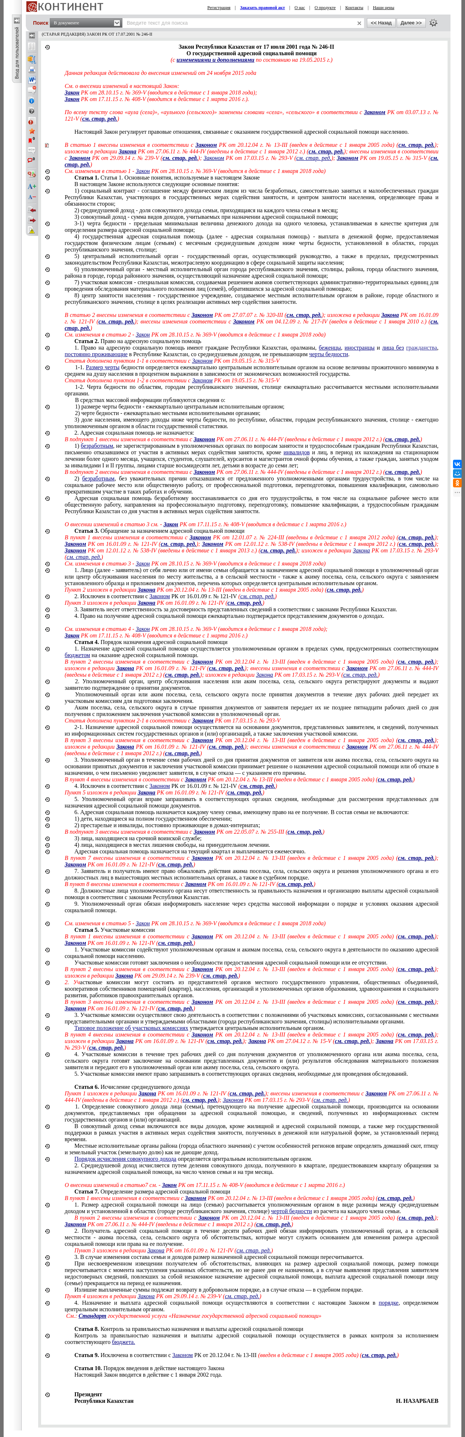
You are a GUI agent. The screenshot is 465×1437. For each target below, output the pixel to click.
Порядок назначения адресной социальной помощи (151, 642)
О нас (300, 7)
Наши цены (383, 7)
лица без (393, 348)
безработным (97, 446)
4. (175, 786)
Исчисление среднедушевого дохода (132, 1087)
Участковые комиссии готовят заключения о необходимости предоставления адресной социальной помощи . (231, 962)
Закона (128, 151)
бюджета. (123, 1342)
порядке (389, 1303)
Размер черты (103, 367)
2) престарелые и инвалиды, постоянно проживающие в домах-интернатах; (167, 825)
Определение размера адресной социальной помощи (152, 1191)
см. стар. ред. (99, 119)
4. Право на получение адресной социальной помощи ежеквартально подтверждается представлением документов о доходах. (229, 616)
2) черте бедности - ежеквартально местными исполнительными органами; (167, 413)
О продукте (325, 7)
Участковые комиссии (114, 930)
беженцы (330, 348)
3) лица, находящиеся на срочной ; (138, 838)
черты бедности (328, 354)
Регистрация (219, 7)
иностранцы (359, 348)
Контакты (354, 7)
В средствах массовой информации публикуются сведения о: (150, 400)
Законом (374, 112)
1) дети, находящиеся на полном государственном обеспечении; (153, 819)
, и (251, 351)
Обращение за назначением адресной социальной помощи (159, 531)
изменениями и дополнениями (215, 60)
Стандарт (92, 1316)
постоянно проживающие (96, 354)
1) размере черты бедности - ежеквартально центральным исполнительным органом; (179, 406)
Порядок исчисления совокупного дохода (125, 1159)
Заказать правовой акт (262, 7)
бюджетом (77, 655)
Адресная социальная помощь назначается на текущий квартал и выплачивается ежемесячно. (190, 851)
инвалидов (297, 452)
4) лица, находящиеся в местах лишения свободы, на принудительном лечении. (172, 845)
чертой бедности (291, 1211)
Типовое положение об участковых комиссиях (131, 1028)
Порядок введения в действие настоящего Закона (149, 1368)
